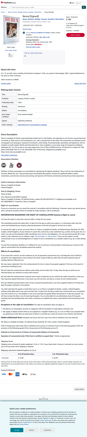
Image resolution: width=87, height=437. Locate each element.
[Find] (84, 7)
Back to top (43, 399)
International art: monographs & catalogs (32, 125)
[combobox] (46, 7)
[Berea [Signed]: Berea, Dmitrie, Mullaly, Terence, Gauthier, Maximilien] (11, 30)
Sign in (78, 3)
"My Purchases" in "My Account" (46, 236)
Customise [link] (47, 430)
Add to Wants (79, 389)
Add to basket (75, 35)
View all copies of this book (33, 53)
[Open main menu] (4, 7)
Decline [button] (31, 430)
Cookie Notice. (27, 422)
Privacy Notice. (24, 424)
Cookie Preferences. (45, 420)
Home (3, 12)
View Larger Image (11, 50)
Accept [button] (17, 430)
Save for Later (27, 29)
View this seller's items (33, 47)
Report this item (80, 83)
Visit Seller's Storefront (9, 155)
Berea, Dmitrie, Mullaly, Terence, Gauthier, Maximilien (24, 12)
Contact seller (6, 83)
